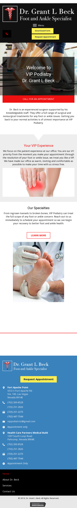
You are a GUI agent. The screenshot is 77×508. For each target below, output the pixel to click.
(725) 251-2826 (15, 407)
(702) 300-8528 (15, 402)
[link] (6, 474)
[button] (7, 34)
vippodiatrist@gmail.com (21, 421)
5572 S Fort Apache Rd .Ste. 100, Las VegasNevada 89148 (20, 394)
